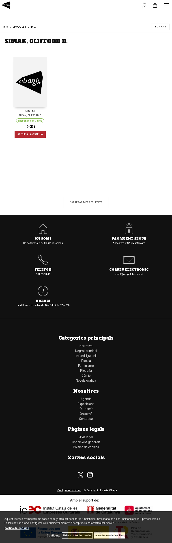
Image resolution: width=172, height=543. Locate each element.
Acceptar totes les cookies (109, 535)
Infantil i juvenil (86, 356)
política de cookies (16, 528)
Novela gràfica (86, 380)
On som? (43, 238)
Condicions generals (86, 442)
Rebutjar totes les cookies (77, 535)
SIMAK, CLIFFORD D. (30, 115)
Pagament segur (129, 238)
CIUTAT (30, 111)
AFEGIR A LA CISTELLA (30, 134)
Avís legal (86, 437)
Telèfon (43, 269)
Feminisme (86, 365)
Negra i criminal (86, 351)
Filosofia (86, 370)
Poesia (86, 361)
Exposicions (86, 404)
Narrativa (86, 346)
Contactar (86, 419)
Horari (43, 301)
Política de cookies (86, 447)
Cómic (86, 375)
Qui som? (86, 409)
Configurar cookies (69, 490)
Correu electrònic (129, 269)
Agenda (86, 399)
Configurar (53, 535)
